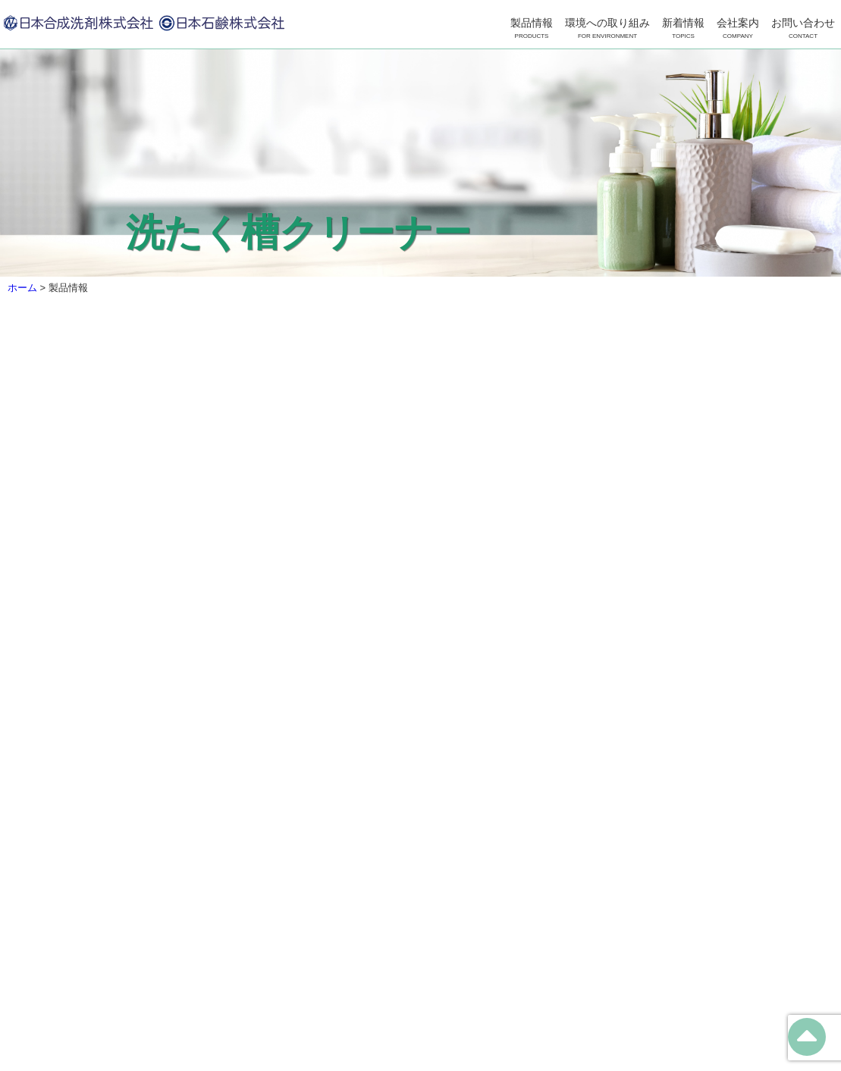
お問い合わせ (803, 29)
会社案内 (738, 29)
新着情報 (683, 29)
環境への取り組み (607, 29)
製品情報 (531, 29)
